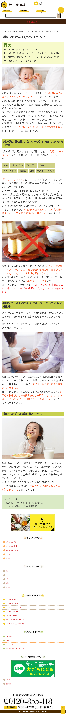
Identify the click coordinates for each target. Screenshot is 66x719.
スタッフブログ (11, 560)
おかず (8, 580)
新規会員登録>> (33, 22)
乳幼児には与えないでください (23, 49)
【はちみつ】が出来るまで (14, 605)
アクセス (8, 685)
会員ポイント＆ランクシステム (16, 654)
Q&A (7, 646)
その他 (8, 564)
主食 (7, 576)
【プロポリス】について (13, 613)
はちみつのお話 (11, 547)
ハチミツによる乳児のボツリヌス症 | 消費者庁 (25, 511)
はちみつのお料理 (11, 551)
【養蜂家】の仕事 (11, 621)
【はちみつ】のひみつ (13, 609)
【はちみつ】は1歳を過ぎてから (24, 66)
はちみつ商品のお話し (13, 556)
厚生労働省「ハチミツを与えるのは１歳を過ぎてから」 (29, 508)
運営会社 (8, 689)
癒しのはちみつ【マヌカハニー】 (16, 625)
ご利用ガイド (10, 642)
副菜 (7, 589)
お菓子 (8, 584)
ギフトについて (11, 650)
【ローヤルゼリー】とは (13, 617)
